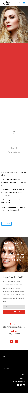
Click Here (6, 224)
